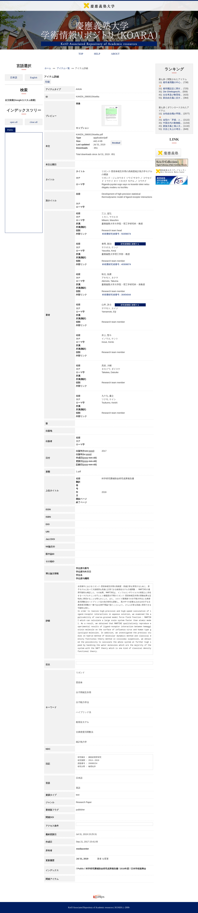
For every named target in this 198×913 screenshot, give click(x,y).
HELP (97, 53)
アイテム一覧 (63, 68)
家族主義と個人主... (172, 126)
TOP (80, 53)
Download (116, 143)
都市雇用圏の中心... (172, 82)
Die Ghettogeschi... (172, 91)
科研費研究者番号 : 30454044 (116, 294)
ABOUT (115, 53)
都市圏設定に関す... (172, 88)
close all (34, 122)
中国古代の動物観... (172, 123)
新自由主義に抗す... (172, 98)
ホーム (48, 68)
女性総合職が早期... (172, 113)
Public (10, 130)
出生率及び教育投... (172, 94)
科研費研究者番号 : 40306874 (116, 264)
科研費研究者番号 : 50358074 (116, 234)
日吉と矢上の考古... (172, 129)
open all (13, 122)
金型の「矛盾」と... (172, 120)
